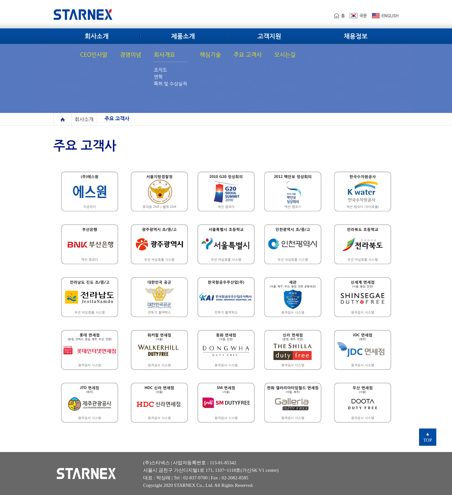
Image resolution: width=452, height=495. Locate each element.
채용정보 (356, 36)
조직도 (160, 69)
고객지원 (269, 36)
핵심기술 (210, 54)
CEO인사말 (93, 54)
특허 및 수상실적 (170, 83)
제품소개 (183, 36)
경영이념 (130, 54)
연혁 (158, 76)
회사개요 (164, 54)
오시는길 (285, 54)
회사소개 (97, 36)
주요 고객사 (248, 54)
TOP (427, 437)
